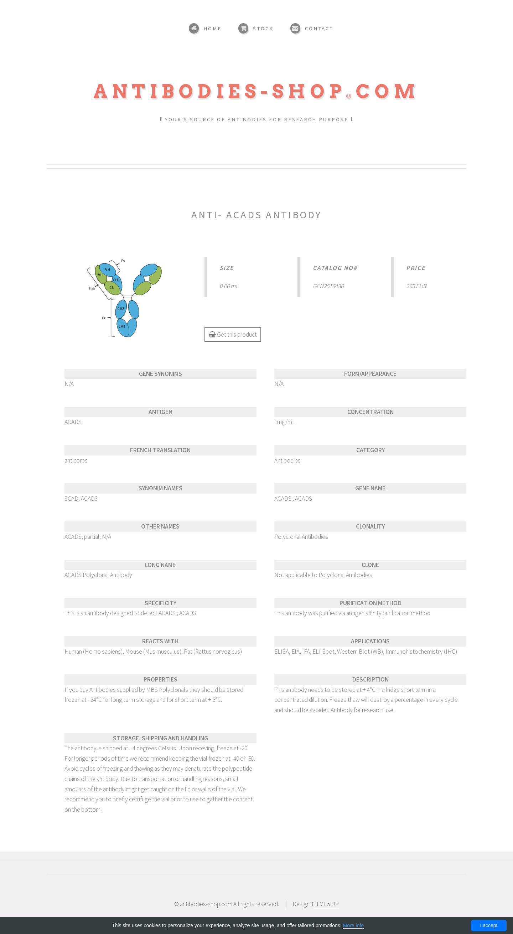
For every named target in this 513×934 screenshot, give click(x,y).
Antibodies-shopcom (256, 91)
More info (353, 925)
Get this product (233, 334)
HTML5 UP (325, 904)
